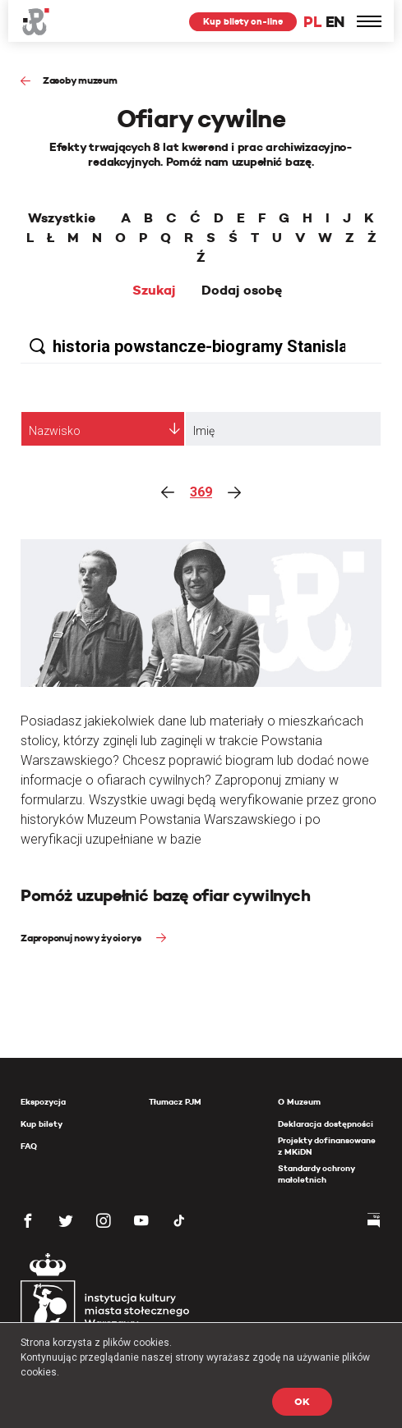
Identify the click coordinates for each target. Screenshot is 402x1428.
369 (201, 492)
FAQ (29, 1146)
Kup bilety (41, 1124)
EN (335, 21)
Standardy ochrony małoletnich (316, 1174)
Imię (204, 430)
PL (312, 21)
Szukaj (154, 290)
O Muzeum (299, 1101)
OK (302, 1401)
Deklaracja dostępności (325, 1124)
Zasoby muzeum (80, 80)
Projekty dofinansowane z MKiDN (327, 1146)
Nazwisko (55, 430)
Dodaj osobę (241, 290)
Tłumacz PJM (175, 1101)
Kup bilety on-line (243, 21)
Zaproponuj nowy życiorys (82, 937)
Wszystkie (61, 218)
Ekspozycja (43, 1101)
